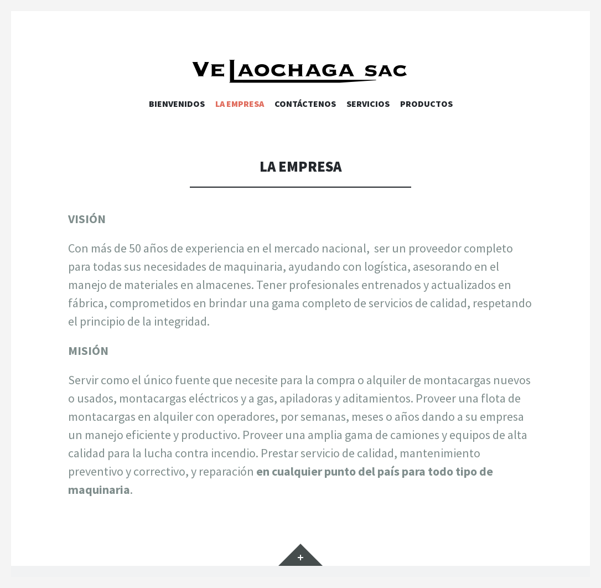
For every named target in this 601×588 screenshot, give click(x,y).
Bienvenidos (177, 103)
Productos (426, 103)
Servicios (368, 103)
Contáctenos (305, 103)
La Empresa (239, 103)
